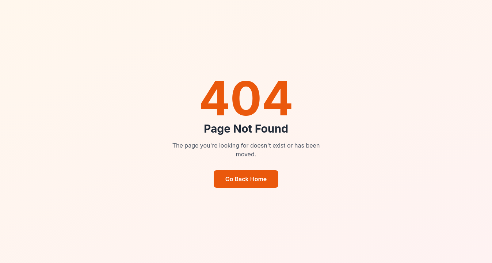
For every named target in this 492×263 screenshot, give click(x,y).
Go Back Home (246, 179)
